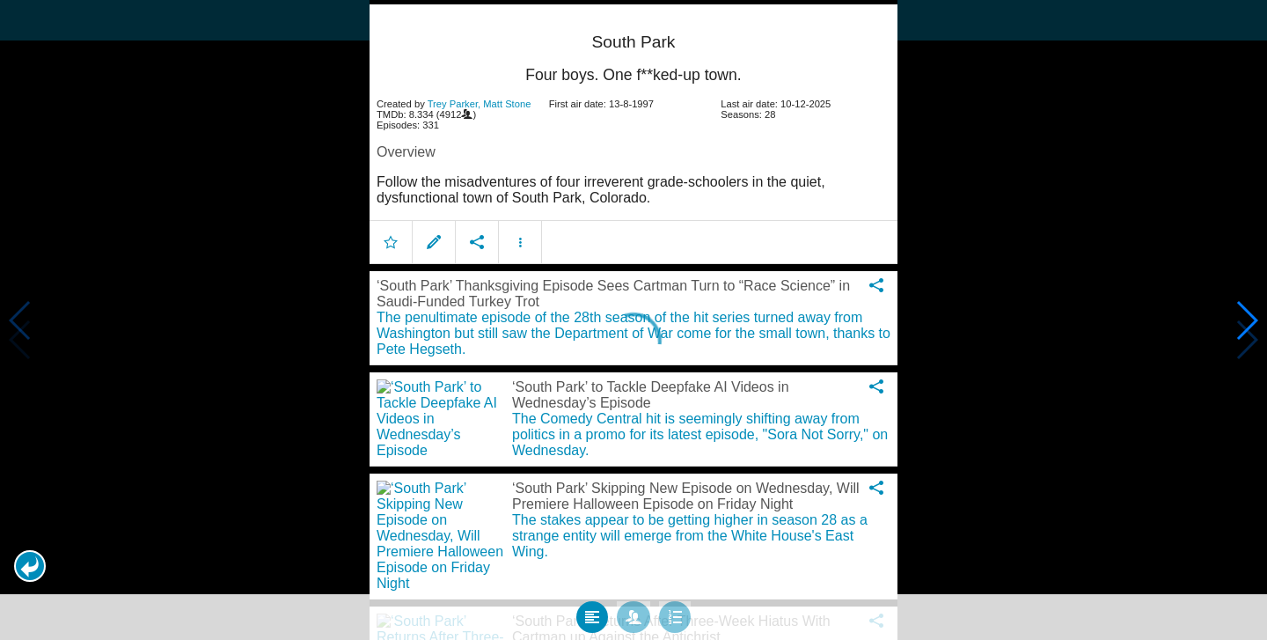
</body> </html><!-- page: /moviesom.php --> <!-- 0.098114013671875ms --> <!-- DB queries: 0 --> (633, 320)
